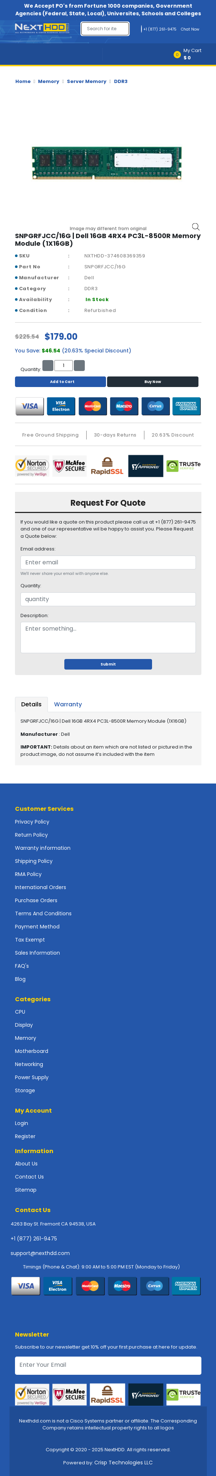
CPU (20, 1011)
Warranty (68, 704)
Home (23, 81)
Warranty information (43, 848)
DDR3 (121, 81)
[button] (189, 54)
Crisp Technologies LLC (123, 1462)
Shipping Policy (34, 861)
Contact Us (29, 1176)
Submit (108, 664)
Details (31, 704)
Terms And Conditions (43, 913)
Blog (20, 979)
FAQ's (22, 966)
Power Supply (32, 1077)
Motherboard (31, 1051)
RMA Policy (28, 874)
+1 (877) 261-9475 (34, 1238)
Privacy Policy (32, 821)
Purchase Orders (36, 900)
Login (21, 1123)
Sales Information (37, 952)
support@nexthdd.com (40, 1253)
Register (25, 1136)
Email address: (38, 548)
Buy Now (152, 381)
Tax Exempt (30, 939)
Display (24, 1025)
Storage (25, 1090)
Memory (48, 81)
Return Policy (31, 834)
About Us (26, 1163)
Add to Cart (60, 381)
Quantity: (30, 585)
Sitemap (26, 1189)
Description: (34, 615)
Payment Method (37, 926)
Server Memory (86, 81)
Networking (29, 1064)
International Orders (40, 887)
